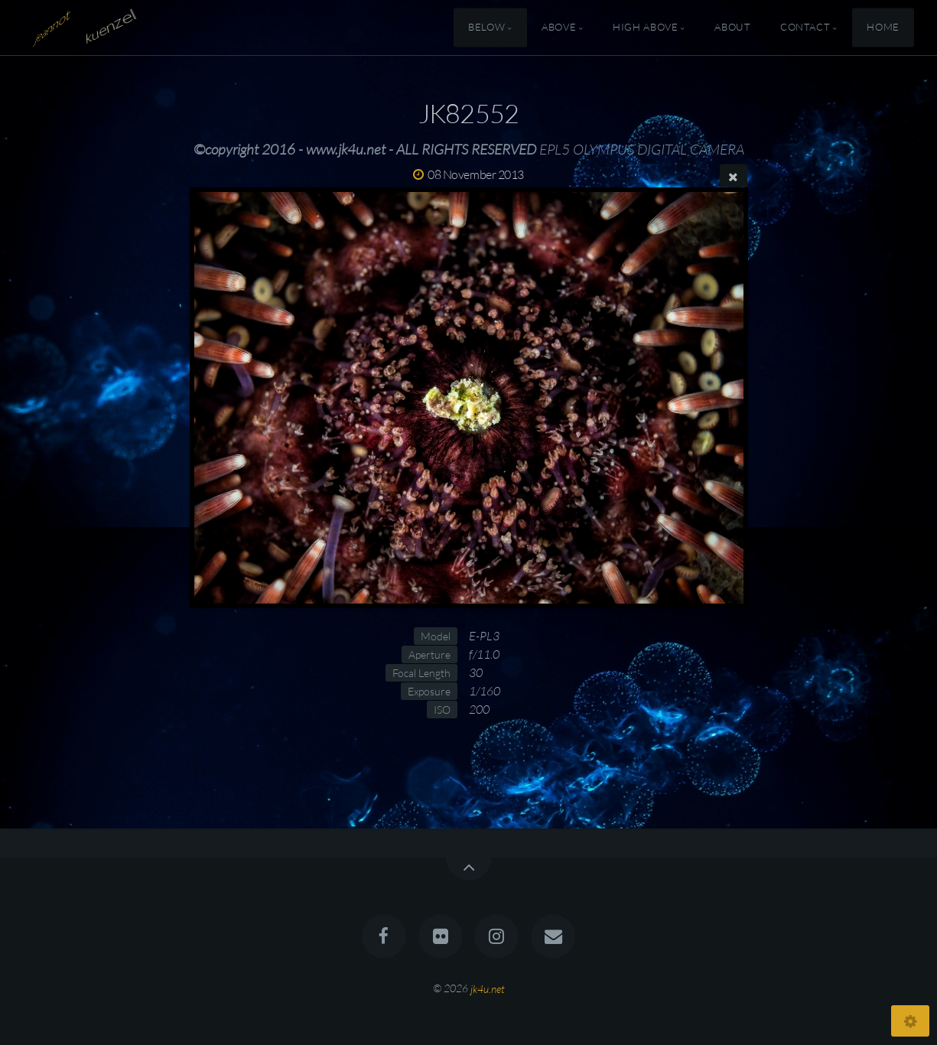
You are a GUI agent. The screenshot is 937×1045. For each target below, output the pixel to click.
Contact (805, 27)
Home (883, 27)
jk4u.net (487, 988)
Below (486, 27)
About (732, 27)
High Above (645, 27)
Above (559, 27)
